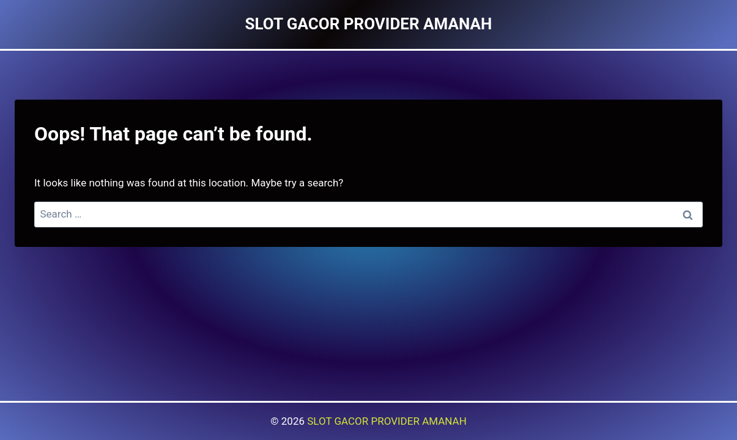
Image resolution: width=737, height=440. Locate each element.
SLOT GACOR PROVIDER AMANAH (387, 421)
